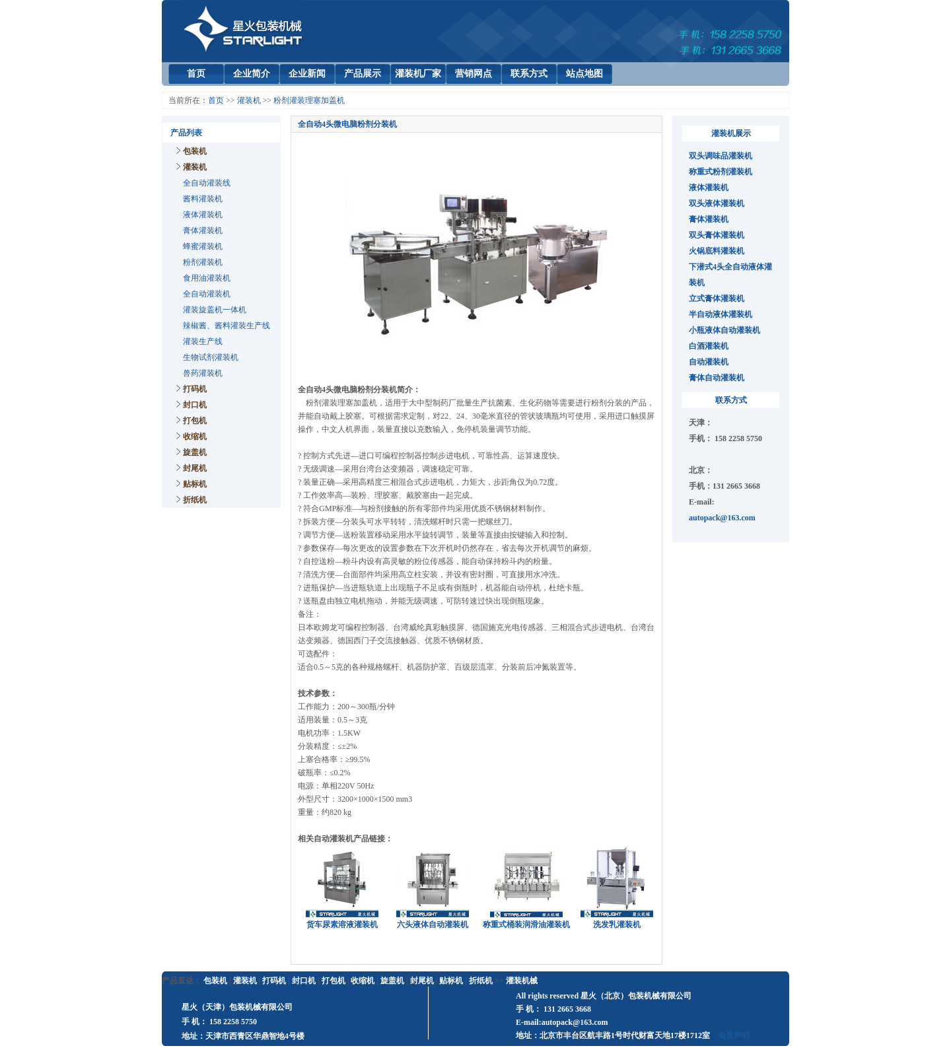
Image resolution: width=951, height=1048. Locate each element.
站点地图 (584, 74)
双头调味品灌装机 (720, 155)
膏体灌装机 (203, 230)
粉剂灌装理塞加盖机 (309, 100)
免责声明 (734, 1035)
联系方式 (529, 74)
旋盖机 (195, 452)
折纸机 (195, 500)
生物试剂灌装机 (210, 357)
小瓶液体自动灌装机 (724, 330)
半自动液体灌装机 (720, 314)
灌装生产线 (203, 341)
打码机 (195, 389)
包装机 (195, 151)
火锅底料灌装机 (716, 251)
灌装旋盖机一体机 (214, 309)
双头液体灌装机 (716, 203)
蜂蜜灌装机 (203, 246)
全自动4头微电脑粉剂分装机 (347, 124)
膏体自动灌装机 (716, 377)
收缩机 (195, 436)
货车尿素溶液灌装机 (342, 924)
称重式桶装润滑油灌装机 (526, 924)
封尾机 (195, 468)
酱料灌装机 (203, 198)
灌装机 (249, 100)
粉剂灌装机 (203, 262)
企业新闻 (307, 74)
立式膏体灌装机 (716, 298)
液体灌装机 (203, 214)
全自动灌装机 (206, 293)
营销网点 (473, 74)
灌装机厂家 (418, 74)
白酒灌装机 (708, 346)
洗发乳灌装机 (617, 924)
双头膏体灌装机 (716, 235)
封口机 (195, 404)
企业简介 (251, 74)
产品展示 (362, 74)
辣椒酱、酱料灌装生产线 (226, 325)
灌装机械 (522, 980)
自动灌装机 (708, 362)
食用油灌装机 (206, 278)
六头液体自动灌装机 (432, 924)
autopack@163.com (722, 517)
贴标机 (195, 484)
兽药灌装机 (203, 373)
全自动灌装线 (206, 183)
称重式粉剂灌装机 (720, 171)
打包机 (195, 420)
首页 (196, 74)
